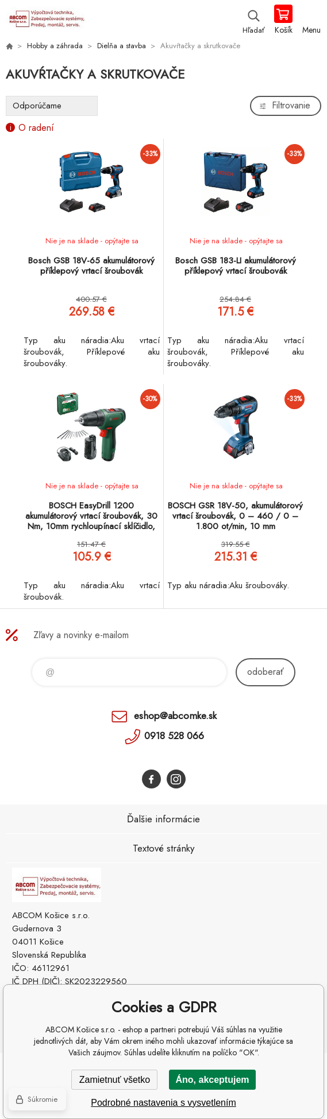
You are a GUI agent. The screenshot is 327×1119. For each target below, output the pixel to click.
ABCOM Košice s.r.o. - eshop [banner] (45, 20)
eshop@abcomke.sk (175, 715)
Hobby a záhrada (55, 45)
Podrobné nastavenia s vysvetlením (163, 1103)
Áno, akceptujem (212, 1080)
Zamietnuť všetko (114, 1080)
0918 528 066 (174, 736)
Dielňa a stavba (121, 45)
